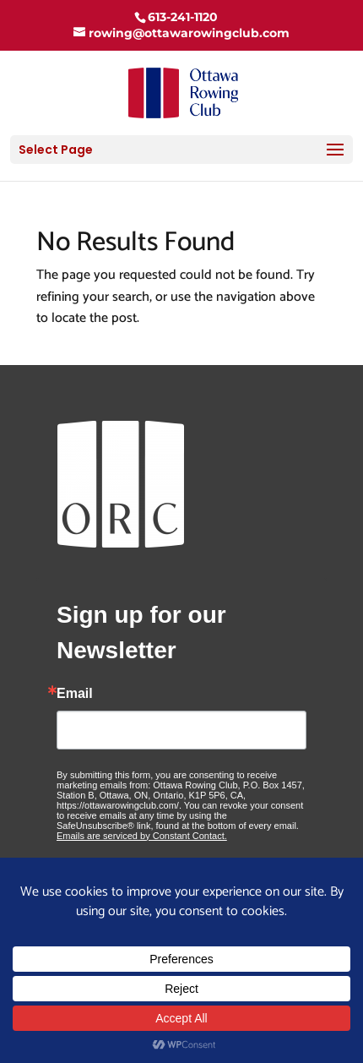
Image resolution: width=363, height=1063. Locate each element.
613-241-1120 (183, 17)
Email (75, 693)
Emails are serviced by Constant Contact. (142, 836)
